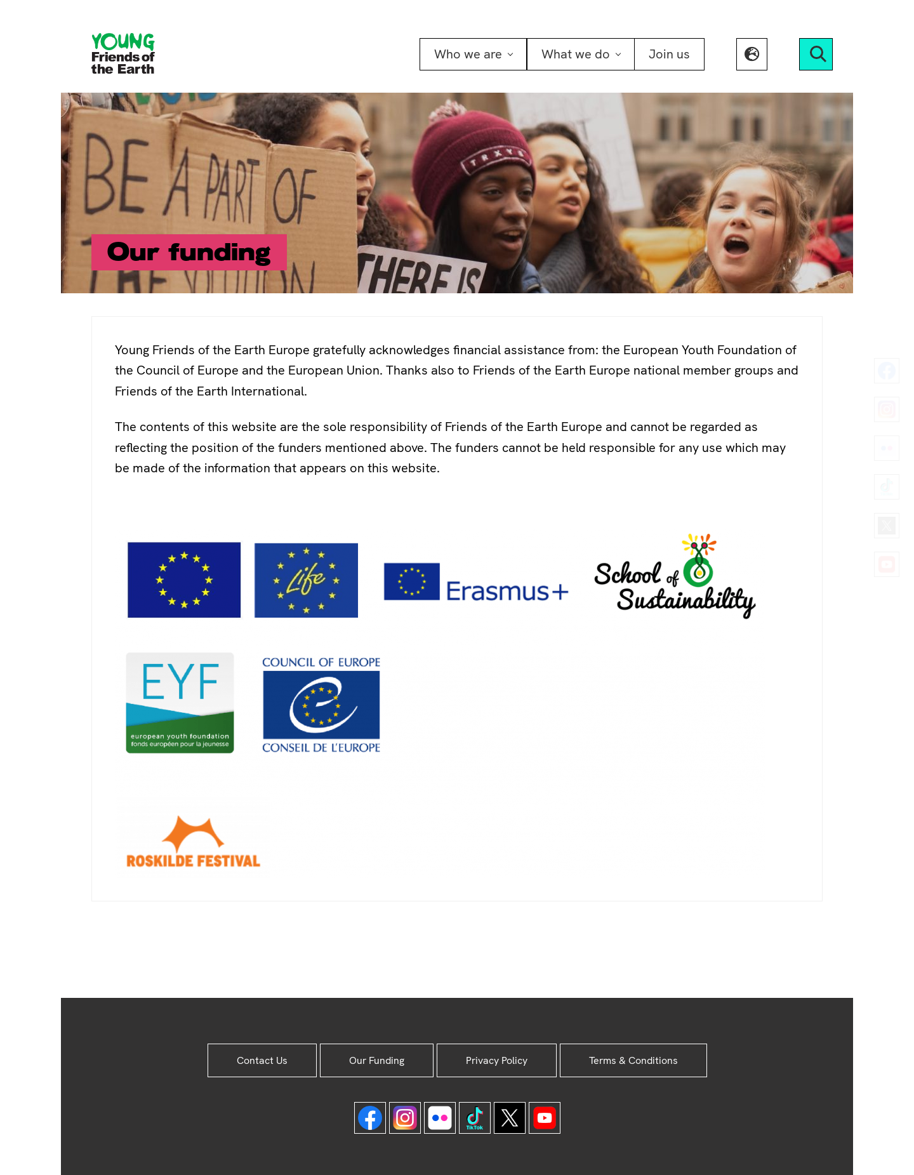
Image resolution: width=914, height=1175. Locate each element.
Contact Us (262, 1060)
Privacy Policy (496, 1060)
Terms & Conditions (633, 1060)
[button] (752, 54)
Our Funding (376, 1060)
